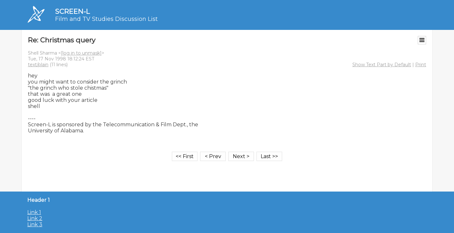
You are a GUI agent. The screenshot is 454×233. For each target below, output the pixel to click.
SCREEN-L (72, 11)
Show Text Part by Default (381, 64)
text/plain (38, 64)
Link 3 (34, 224)
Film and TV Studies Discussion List (106, 18)
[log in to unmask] (81, 53)
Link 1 (34, 212)
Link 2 (34, 218)
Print (420, 64)
